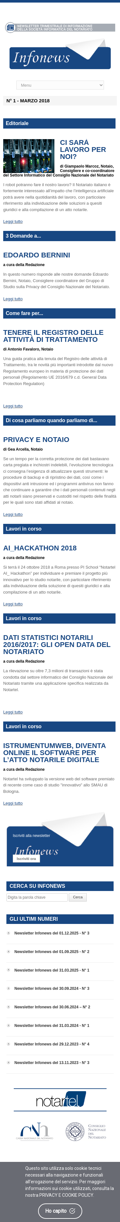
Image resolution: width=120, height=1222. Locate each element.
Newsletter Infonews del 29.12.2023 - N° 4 (51, 1044)
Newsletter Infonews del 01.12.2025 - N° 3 (51, 933)
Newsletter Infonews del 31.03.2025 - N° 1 (51, 970)
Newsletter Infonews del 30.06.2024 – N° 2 (52, 1007)
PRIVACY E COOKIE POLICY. (66, 1195)
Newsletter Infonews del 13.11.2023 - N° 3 (51, 1062)
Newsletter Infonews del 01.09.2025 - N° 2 (51, 952)
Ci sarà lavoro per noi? (83, 149)
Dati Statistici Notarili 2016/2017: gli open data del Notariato (56, 644)
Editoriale (17, 123)
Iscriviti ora (26, 859)
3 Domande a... (23, 236)
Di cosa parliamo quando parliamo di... (51, 420)
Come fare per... (24, 313)
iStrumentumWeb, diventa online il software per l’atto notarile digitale (54, 752)
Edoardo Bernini (36, 255)
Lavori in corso (24, 529)
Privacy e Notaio (36, 439)
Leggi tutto (13, 221)
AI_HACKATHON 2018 (39, 548)
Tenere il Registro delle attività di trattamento (53, 336)
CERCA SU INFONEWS (37, 886)
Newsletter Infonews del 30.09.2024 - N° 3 (51, 988)
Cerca (78, 897)
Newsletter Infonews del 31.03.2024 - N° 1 (51, 1025)
